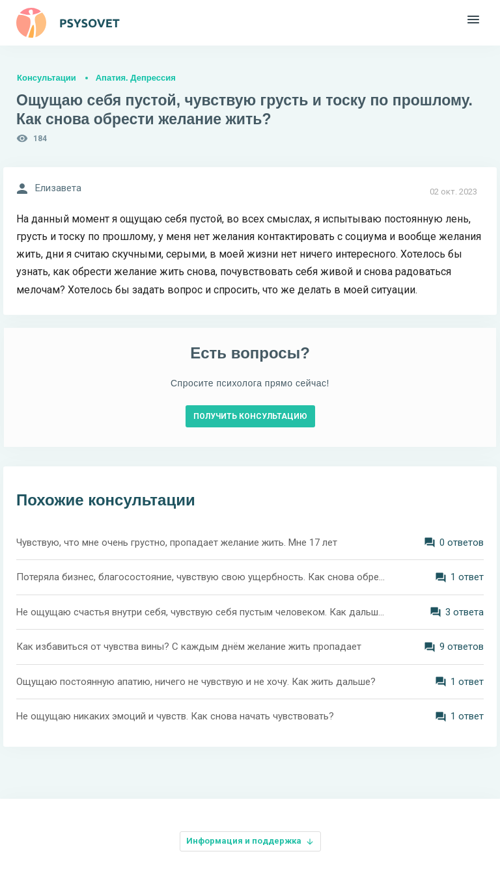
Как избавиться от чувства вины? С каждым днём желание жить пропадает (188, 646)
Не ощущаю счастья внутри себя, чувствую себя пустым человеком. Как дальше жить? (201, 612)
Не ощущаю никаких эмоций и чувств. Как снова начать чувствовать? (175, 716)
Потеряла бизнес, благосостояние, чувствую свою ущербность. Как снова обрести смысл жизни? (201, 577)
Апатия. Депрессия (136, 78)
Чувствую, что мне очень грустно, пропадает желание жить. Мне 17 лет (176, 542)
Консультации (46, 78)
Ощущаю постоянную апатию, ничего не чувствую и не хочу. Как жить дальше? (196, 682)
